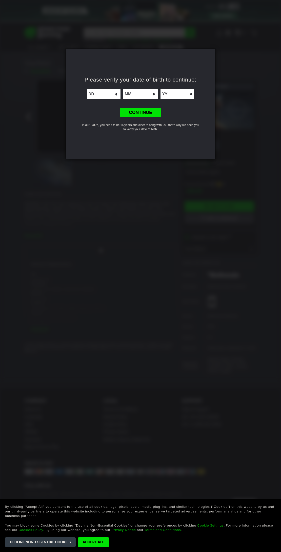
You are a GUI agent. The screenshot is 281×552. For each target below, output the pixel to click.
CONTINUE (140, 112)
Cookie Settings (210, 525)
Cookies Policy (31, 530)
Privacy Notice (124, 530)
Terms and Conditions (162, 530)
